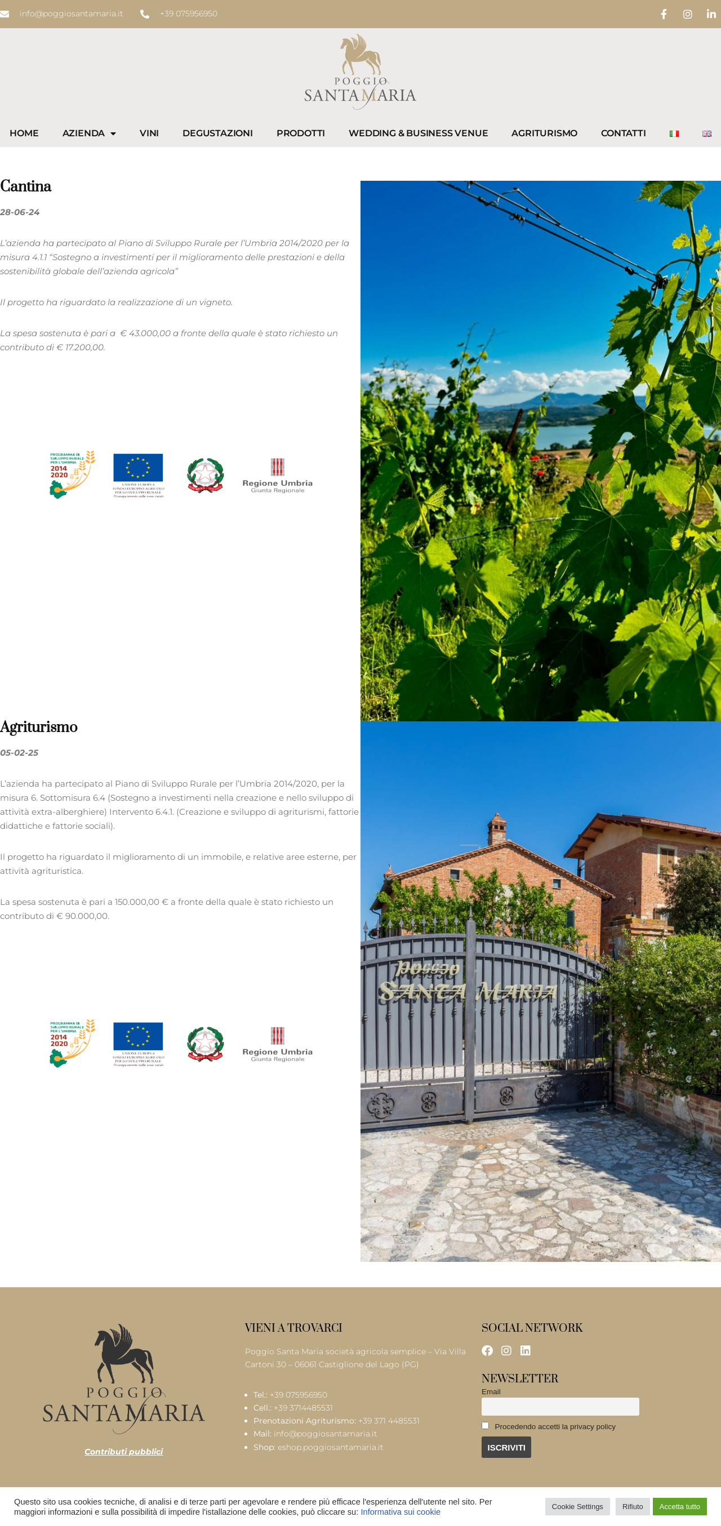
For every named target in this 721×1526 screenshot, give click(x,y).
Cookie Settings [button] (577, 1506)
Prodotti (301, 133)
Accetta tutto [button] (680, 1506)
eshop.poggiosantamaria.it (331, 1449)
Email (491, 1391)
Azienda (89, 133)
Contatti (623, 133)
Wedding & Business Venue (418, 133)
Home (24, 133)
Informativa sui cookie (400, 1511)
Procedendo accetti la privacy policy (549, 1426)
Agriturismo (544, 133)
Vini (149, 133)
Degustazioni (218, 133)
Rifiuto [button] (632, 1506)
